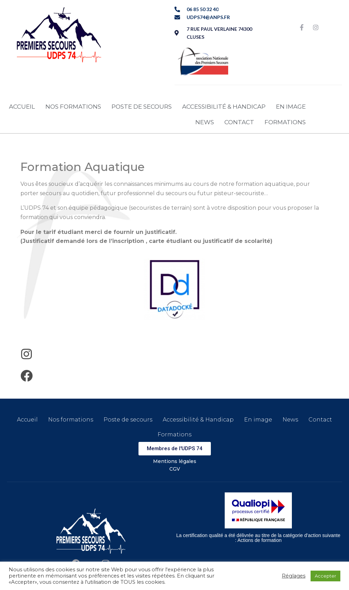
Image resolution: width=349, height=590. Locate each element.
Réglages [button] (293, 576)
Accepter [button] (325, 576)
